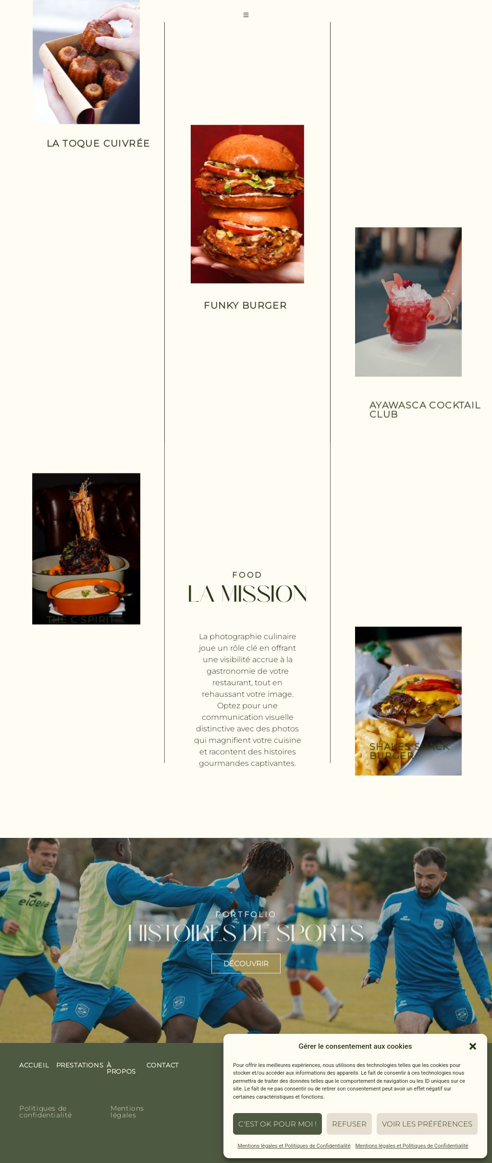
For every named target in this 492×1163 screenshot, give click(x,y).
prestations (80, 1065)
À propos (121, 1068)
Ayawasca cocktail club (425, 421)
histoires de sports (246, 940)
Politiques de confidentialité (45, 1111)
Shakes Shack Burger (409, 762)
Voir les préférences (427, 1123)
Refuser (349, 1123)
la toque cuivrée (98, 144)
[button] (473, 1046)
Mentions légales (127, 1111)
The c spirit (81, 625)
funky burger (245, 305)
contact (163, 1065)
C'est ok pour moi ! (277, 1123)
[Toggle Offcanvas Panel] (246, 15)
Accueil (34, 1065)
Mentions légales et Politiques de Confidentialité (293, 1146)
